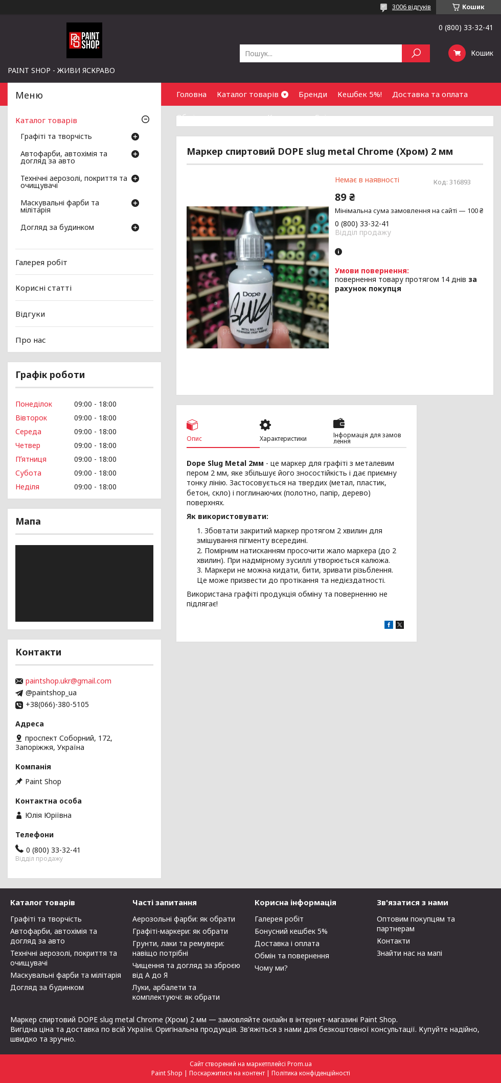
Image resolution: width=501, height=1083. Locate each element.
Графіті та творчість (56, 137)
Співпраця (334, 117)
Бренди (313, 94)
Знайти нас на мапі (409, 953)
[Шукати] (416, 53)
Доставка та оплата (430, 94)
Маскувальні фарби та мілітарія (59, 207)
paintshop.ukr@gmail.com (68, 681)
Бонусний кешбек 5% (291, 931)
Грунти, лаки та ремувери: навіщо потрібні (178, 948)
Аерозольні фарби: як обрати (183, 919)
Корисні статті (43, 287)
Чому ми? (271, 968)
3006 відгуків (411, 7)
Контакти (285, 117)
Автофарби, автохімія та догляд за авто (63, 158)
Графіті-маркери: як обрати (180, 931)
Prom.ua (299, 1064)
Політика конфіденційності (310, 1073)
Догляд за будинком (57, 228)
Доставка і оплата (287, 943)
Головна (191, 94)
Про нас (30, 339)
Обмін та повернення (216, 117)
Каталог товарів (248, 94)
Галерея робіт (41, 262)
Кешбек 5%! (359, 94)
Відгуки (30, 314)
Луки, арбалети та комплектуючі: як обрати (176, 992)
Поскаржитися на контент (227, 1073)
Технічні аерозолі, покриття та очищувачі (73, 182)
